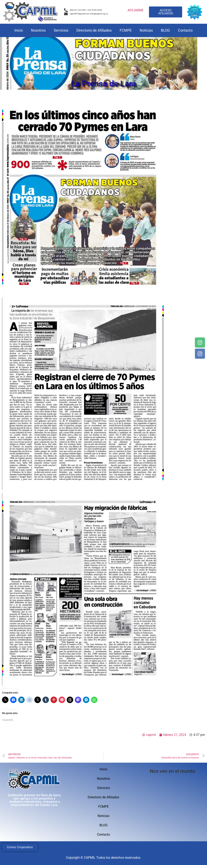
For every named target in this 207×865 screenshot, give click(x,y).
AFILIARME (136, 10)
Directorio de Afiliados (94, 30)
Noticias (146, 30)
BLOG (165, 30)
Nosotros (38, 30)
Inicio (18, 30)
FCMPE (126, 30)
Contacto (185, 30)
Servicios (61, 30)
